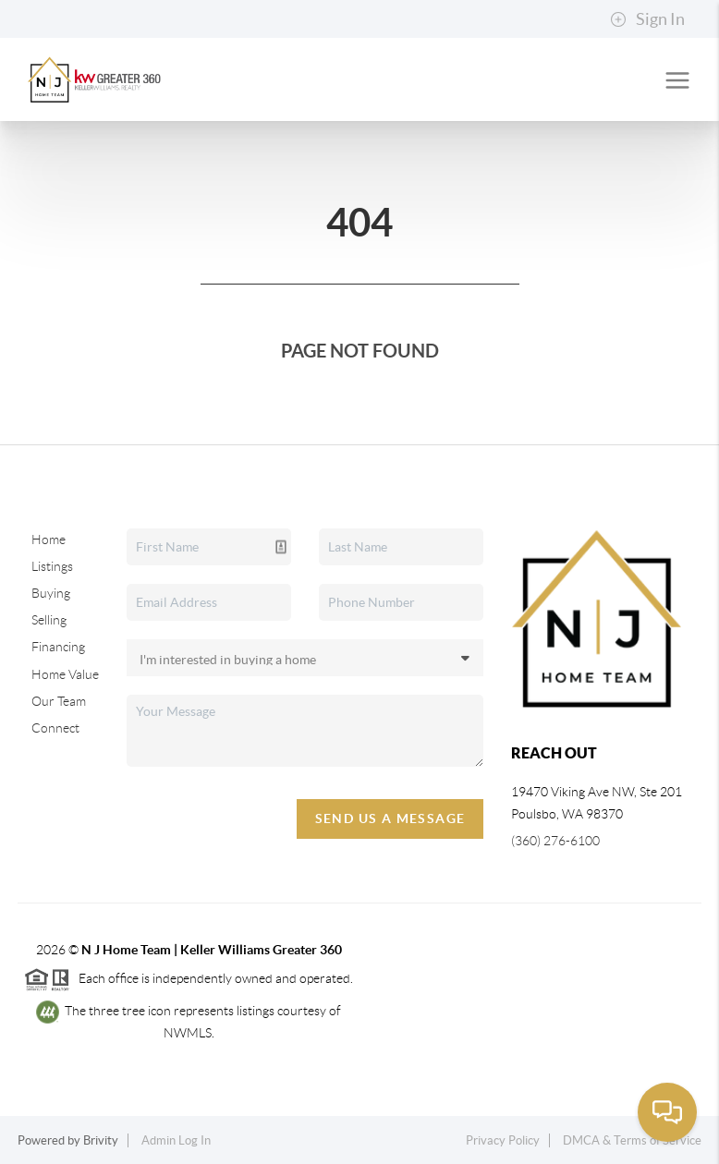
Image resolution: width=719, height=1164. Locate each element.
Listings (52, 566)
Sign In (647, 19)
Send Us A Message (390, 818)
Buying (50, 593)
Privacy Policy (503, 1140)
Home (48, 539)
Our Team (58, 701)
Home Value (65, 674)
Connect (55, 728)
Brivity (100, 1140)
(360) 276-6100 (555, 840)
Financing (58, 646)
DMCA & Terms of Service (632, 1140)
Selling (49, 619)
